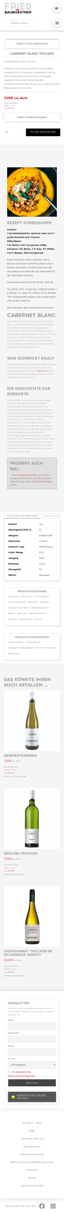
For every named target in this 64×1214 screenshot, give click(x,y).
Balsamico (42, 370)
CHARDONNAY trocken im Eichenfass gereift (28, 953)
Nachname (13, 1033)
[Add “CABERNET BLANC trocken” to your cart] (32, 43)
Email (10, 1046)
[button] (57, 8)
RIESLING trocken (20, 853)
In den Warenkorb (43, 132)
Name (11, 1020)
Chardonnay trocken (27, 475)
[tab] (22, 516)
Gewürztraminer (44, 481)
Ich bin (11, 1058)
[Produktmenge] (12, 132)
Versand (11, 108)
